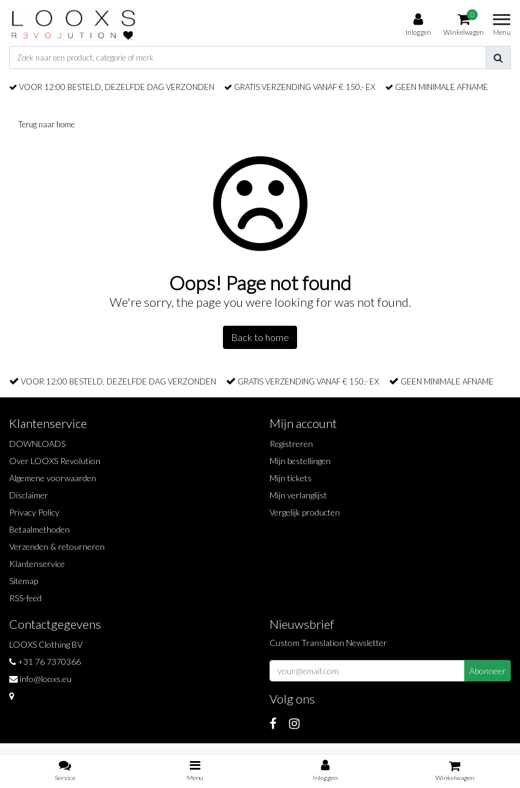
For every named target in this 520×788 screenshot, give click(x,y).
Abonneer (487, 671)
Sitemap (23, 581)
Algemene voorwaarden (52, 478)
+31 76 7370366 (45, 661)
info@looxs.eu (40, 679)
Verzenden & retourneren (57, 546)
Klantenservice (37, 563)
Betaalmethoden (39, 529)
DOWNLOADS (37, 443)
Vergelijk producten (304, 512)
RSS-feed (25, 598)
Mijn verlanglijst (298, 495)
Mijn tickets (290, 478)
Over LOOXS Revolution (54, 461)
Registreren (291, 443)
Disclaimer (28, 495)
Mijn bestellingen (300, 461)
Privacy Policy (34, 512)
